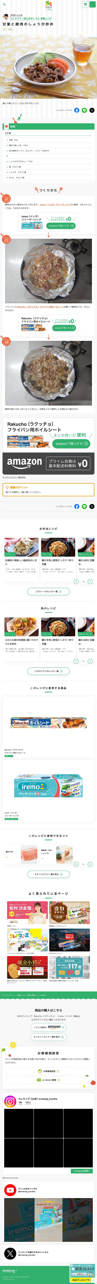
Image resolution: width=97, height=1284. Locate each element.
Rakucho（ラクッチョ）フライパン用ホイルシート (40, 306)
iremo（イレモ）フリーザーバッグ (55, 204)
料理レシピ (21, 995)
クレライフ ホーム (9, 995)
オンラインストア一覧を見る (14, 477)
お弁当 (10, 29)
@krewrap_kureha (10, 1178)
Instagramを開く (82, 1171)
